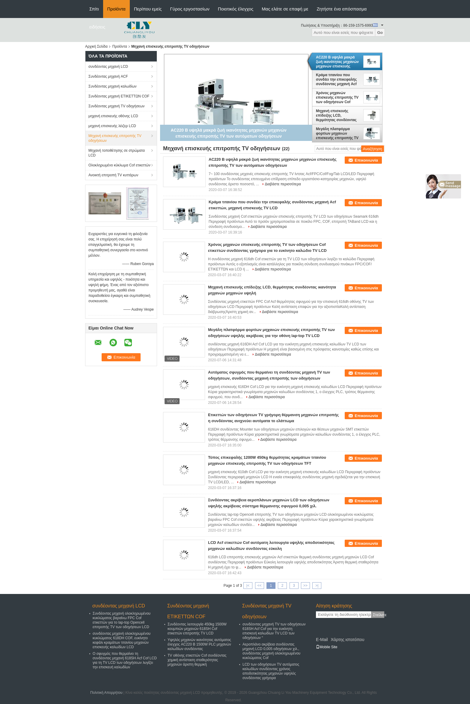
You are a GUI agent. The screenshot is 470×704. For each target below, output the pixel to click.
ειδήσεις (97, 26)
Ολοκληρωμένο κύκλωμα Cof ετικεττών (119, 165)
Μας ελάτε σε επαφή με (285, 8)
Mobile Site (326, 647)
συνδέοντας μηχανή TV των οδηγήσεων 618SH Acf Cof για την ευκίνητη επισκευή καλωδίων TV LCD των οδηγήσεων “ (274, 631)
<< (259, 585)
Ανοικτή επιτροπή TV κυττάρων (113, 175)
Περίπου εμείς (148, 8)
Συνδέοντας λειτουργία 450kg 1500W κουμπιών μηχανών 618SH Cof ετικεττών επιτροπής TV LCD (197, 628)
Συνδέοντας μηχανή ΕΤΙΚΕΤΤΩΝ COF (118, 96)
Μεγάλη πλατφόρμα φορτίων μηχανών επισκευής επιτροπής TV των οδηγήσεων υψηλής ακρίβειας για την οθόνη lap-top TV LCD (337, 133)
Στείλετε (378, 615)
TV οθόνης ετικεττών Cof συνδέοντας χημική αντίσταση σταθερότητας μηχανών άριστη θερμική (197, 660)
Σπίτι (94, 8)
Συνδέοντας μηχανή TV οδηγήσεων (116, 106)
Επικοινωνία (366, 160)
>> (305, 585)
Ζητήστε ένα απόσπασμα (342, 8)
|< (247, 585)
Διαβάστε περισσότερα (283, 184)
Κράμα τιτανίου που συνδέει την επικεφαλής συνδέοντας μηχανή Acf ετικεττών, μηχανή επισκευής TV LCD (336, 79)
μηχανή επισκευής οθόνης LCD (113, 116)
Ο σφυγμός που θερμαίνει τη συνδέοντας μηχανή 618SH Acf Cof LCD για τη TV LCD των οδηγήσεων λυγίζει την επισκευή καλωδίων (125, 660)
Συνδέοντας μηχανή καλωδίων (112, 86)
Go (380, 32)
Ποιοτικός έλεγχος (235, 8)
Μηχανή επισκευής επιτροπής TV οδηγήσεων (114, 138)
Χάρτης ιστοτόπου (347, 639)
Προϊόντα (116, 8)
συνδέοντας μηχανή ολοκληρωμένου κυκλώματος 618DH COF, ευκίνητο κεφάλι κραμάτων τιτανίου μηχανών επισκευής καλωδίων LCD (121, 640)
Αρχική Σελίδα (96, 46)
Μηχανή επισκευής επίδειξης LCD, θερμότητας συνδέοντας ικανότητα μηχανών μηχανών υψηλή (336, 115)
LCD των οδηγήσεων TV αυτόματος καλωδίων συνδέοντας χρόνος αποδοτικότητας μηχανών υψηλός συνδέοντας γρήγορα (270, 671)
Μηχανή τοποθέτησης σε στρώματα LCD (116, 152)
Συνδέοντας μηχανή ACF (108, 76)
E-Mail (322, 639)
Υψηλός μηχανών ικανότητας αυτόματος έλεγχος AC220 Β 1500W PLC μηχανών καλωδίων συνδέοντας (199, 644)
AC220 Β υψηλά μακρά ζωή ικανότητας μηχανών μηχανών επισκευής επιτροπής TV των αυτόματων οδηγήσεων (337, 61)
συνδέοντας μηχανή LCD (108, 66)
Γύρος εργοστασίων (190, 8)
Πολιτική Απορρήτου (106, 693)
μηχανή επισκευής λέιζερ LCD (112, 126)
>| (316, 585)
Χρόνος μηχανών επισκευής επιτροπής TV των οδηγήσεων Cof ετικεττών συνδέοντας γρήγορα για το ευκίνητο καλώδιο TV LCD (337, 97)
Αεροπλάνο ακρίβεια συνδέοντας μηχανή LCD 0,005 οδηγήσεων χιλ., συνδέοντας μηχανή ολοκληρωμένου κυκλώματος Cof (271, 651)
